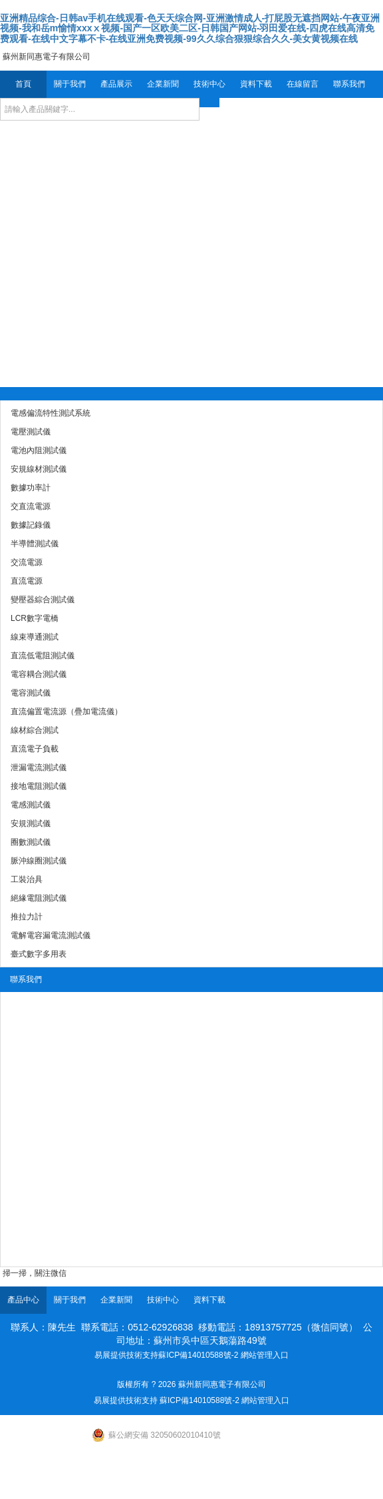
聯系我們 (349, 84)
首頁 (23, 84)
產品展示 (116, 84)
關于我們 (70, 84)
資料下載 (256, 84)
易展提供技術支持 (126, 1355)
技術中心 (209, 84)
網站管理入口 (265, 1355)
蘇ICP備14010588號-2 (198, 1355)
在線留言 (303, 84)
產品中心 (23, 1299)
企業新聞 (163, 84)
